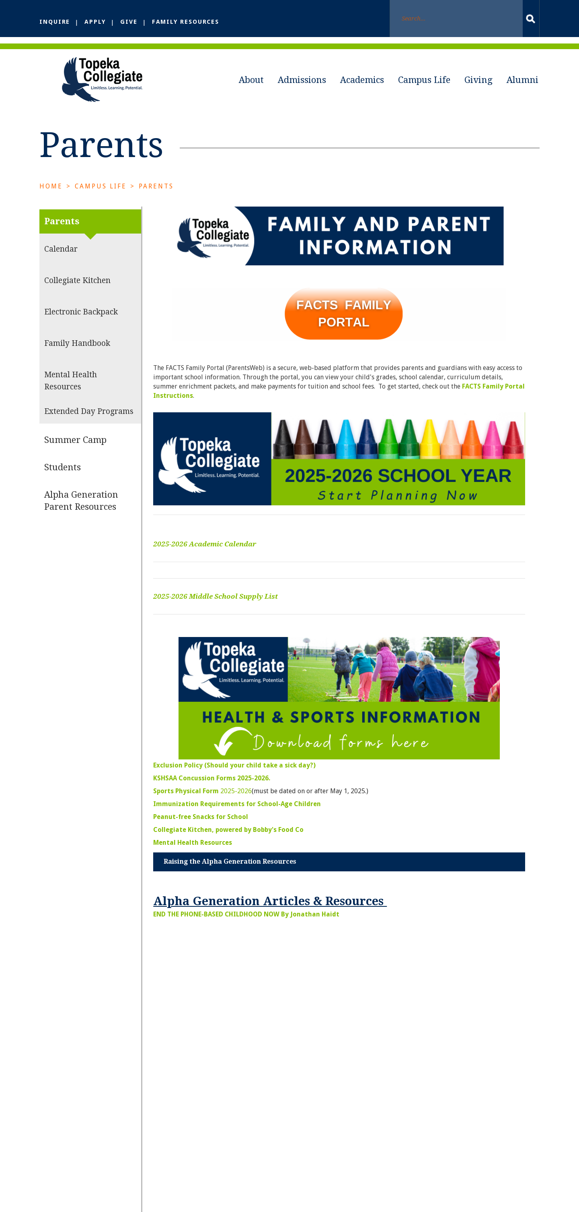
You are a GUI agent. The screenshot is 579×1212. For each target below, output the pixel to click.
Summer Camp (75, 454)
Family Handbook (77, 357)
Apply (96, 21)
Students (62, 481)
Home (51, 200)
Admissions (302, 80)
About (251, 80)
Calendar (61, 262)
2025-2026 (202, 804)
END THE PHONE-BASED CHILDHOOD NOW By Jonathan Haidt (246, 927)
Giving (478, 80)
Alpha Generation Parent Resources (81, 514)
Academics (362, 80)
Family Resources (188, 21)
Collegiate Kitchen (77, 294)
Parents (156, 200)
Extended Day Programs (88, 425)
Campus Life (424, 80)
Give (130, 21)
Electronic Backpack (81, 325)
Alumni (522, 80)
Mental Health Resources (70, 394)
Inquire (55, 21)
